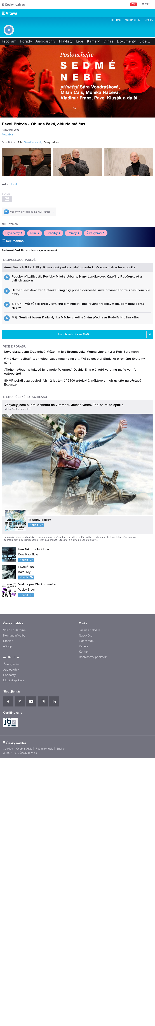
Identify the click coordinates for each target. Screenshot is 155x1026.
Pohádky (53, 320)
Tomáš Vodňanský (33, 229)
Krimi (34, 320)
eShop (7, 847)
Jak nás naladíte (89, 831)
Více (144, 41)
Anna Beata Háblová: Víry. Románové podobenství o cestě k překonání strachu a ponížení (71, 440)
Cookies (8, 950)
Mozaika (7, 134)
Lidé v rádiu (86, 842)
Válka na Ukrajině (14, 831)
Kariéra (83, 847)
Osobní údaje (24, 950)
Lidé (79, 41)
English (61, 950)
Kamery (148, 20)
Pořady (26, 41)
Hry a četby (13, 320)
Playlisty (66, 41)
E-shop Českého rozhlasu (25, 598)
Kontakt (84, 853)
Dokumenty (126, 41)
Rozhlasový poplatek (93, 858)
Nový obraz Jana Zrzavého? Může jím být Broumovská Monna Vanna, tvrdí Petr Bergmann (85, 524)
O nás (108, 41)
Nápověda (86, 837)
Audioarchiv (132, 20)
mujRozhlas (9, 311)
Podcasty (9, 876)
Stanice (8, 842)
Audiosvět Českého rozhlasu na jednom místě (29, 337)
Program (115, 20)
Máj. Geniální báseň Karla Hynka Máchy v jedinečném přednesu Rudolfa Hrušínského (75, 489)
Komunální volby (14, 837)
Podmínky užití (44, 950)
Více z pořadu (14, 518)
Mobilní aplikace (14, 881)
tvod (14, 271)
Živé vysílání (96, 320)
